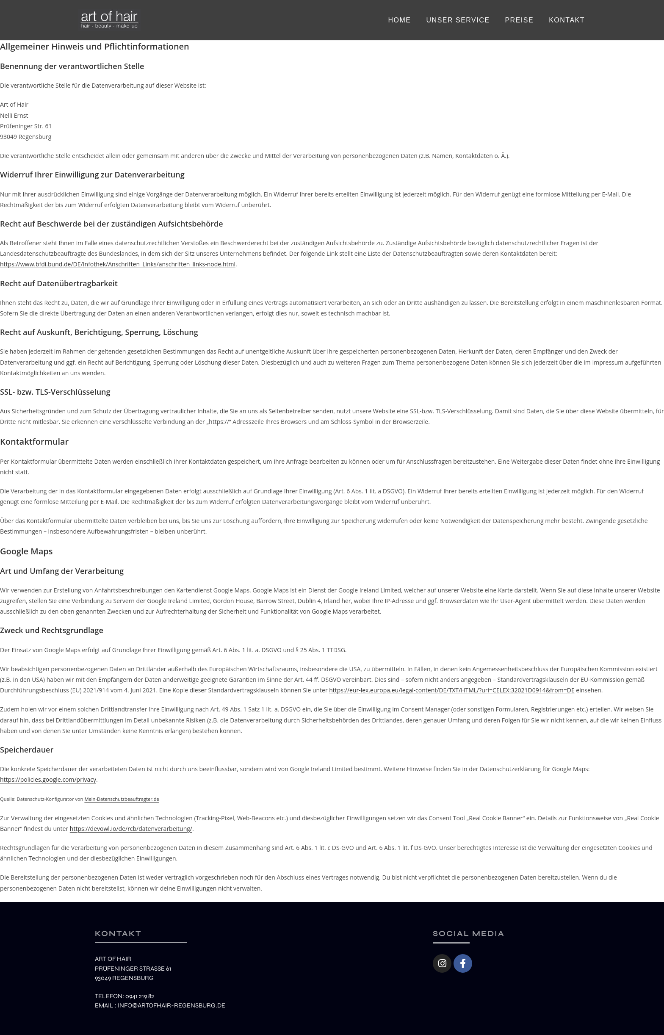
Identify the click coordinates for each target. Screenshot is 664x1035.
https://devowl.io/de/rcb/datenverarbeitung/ (131, 829)
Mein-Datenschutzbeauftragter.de (121, 799)
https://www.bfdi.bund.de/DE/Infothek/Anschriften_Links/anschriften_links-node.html (117, 264)
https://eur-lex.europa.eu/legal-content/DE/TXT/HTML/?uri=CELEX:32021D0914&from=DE (451, 690)
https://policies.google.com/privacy (48, 779)
